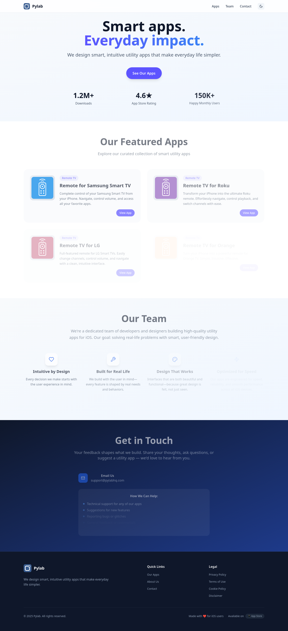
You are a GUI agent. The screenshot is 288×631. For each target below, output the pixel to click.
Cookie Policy (217, 588)
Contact (245, 6)
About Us (153, 581)
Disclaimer (215, 596)
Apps (215, 6)
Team (229, 6)
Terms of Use (217, 581)
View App (125, 218)
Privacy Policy (217, 574)
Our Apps (153, 574)
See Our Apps (143, 73)
